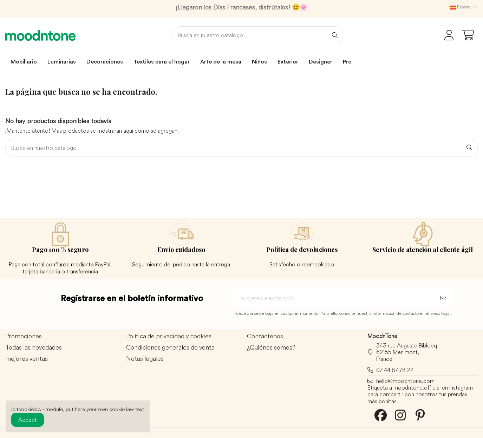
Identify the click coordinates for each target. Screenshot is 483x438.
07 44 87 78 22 (394, 369)
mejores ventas (26, 359)
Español (464, 6)
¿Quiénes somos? (271, 347)
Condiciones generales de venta (170, 347)
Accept (27, 419)
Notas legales (145, 359)
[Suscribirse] (443, 298)
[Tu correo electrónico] (334, 298)
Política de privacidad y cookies (168, 336)
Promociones (23, 336)
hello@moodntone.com (405, 380)
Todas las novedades (33, 347)
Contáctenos (265, 336)
